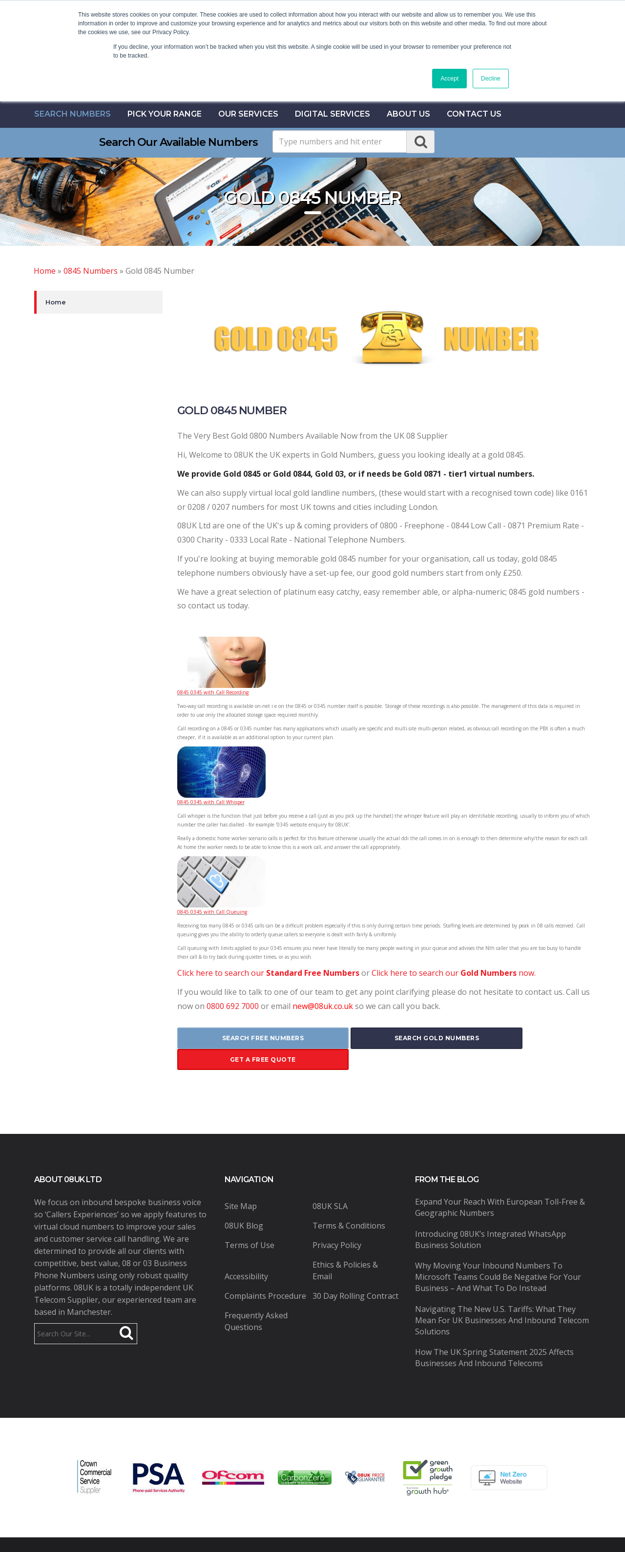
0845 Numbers (90, 270)
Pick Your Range (164, 114)
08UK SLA (330, 1184)
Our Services (248, 114)
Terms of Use (249, 1223)
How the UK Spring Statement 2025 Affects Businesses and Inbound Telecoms (494, 1336)
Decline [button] (490, 78)
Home (45, 270)
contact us (474, 114)
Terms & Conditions (348, 1204)
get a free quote (522, 1038)
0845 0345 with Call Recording (213, 692)
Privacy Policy (336, 1223)
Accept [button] (449, 78)
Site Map (241, 1184)
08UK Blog (244, 1204)
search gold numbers (383, 1038)
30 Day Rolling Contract (355, 1274)
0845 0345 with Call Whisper (211, 802)
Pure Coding (446, 1534)
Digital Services (332, 114)
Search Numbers (72, 114)
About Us (408, 114)
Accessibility (246, 1255)
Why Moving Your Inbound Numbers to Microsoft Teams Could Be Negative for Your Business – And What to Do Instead (498, 1255)
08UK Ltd (200, 1534)
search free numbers (246, 1038)
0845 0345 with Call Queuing (212, 911)
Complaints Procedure (265, 1274)
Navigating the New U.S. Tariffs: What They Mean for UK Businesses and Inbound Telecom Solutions (502, 1298)
